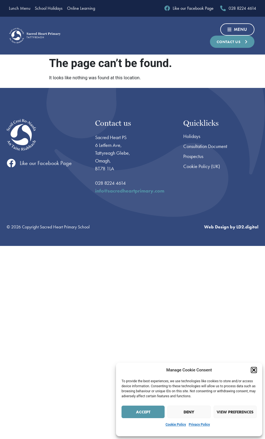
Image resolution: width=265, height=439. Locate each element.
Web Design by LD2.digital (231, 227)
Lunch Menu (19, 8)
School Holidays (49, 8)
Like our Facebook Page (46, 163)
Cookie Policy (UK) (201, 166)
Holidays (191, 136)
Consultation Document (205, 146)
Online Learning (81, 8)
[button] (254, 370)
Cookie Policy (175, 424)
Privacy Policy (199, 424)
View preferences (235, 412)
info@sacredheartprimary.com (129, 191)
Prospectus (193, 156)
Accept (143, 412)
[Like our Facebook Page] (11, 163)
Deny (189, 412)
